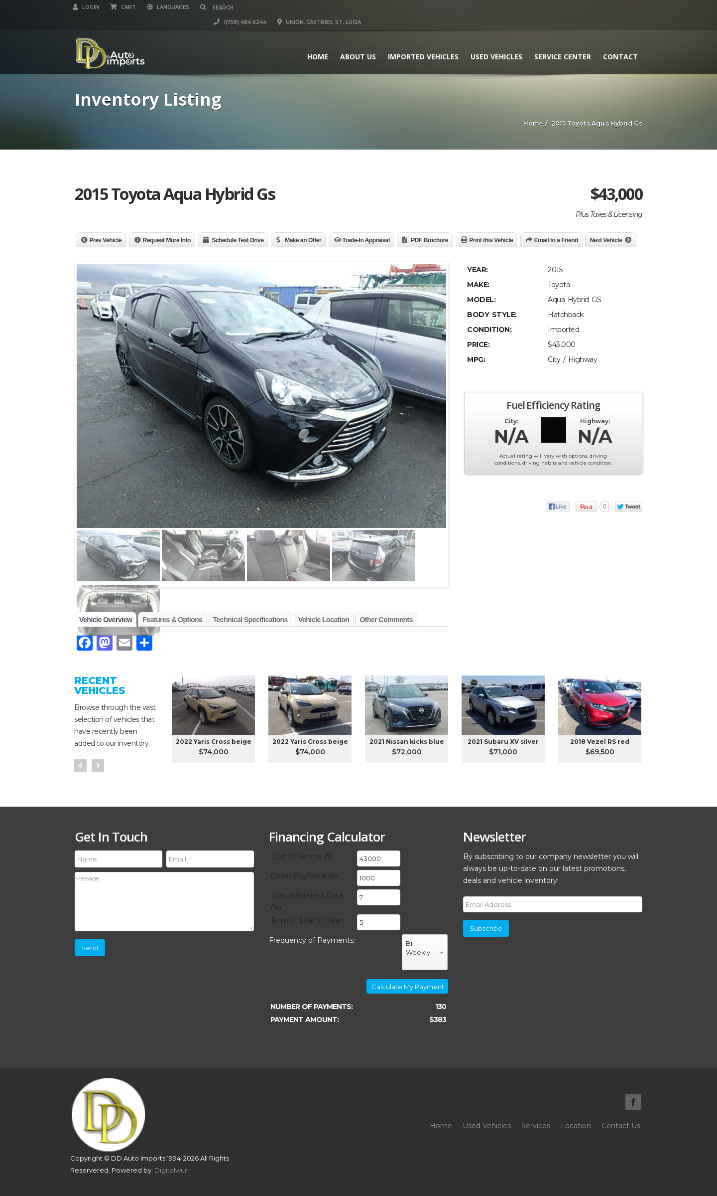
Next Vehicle (606, 240)
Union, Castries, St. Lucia (600, 7)
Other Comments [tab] (386, 620)
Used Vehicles (494, 41)
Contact (618, 41)
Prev (80, 765)
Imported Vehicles (421, 41)
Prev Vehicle (106, 240)
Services (535, 1125)
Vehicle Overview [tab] (105, 620)
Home (315, 41)
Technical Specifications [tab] (250, 620)
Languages (170, 7)
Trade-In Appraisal (366, 240)
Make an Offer (303, 240)
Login (88, 7)
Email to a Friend (556, 240)
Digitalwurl (171, 1170)
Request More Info (167, 240)
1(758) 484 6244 (521, 7)
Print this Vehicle (491, 240)
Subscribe (486, 928)
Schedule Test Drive (237, 240)
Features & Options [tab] (172, 620)
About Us (356, 41)
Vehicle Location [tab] (323, 620)
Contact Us (620, 1125)
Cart (125, 7)
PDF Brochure (429, 240)
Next (98, 765)
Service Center (560, 41)
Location (576, 1125)
